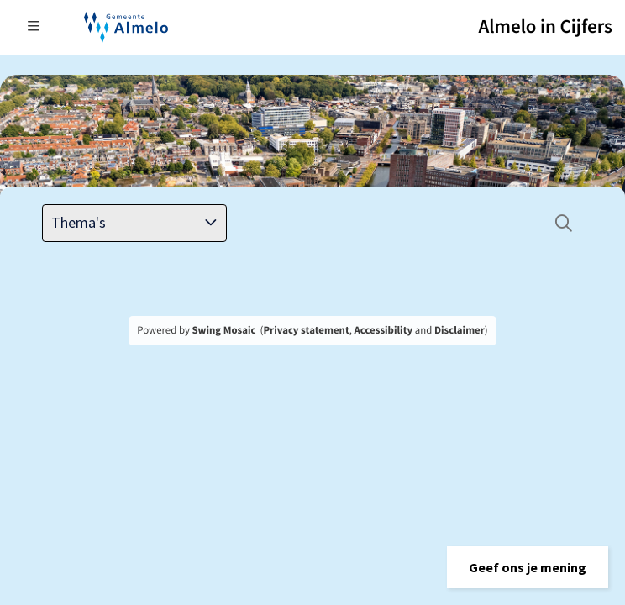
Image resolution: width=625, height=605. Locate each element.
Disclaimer (459, 330)
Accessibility (384, 330)
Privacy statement (306, 330)
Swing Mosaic (223, 330)
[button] (527, 567)
